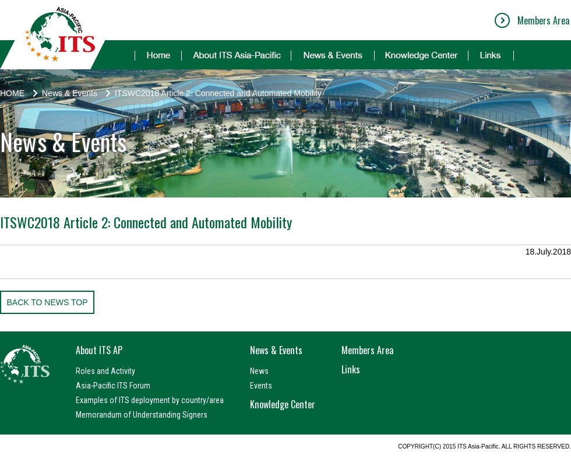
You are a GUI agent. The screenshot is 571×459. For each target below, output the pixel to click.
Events (261, 385)
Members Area (543, 20)
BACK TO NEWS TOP (46, 302)
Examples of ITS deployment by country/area (150, 400)
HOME (12, 93)
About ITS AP (99, 350)
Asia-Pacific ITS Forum (113, 385)
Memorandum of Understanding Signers (141, 414)
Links (350, 369)
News (259, 371)
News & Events (69, 93)
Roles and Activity (105, 371)
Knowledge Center (282, 404)
